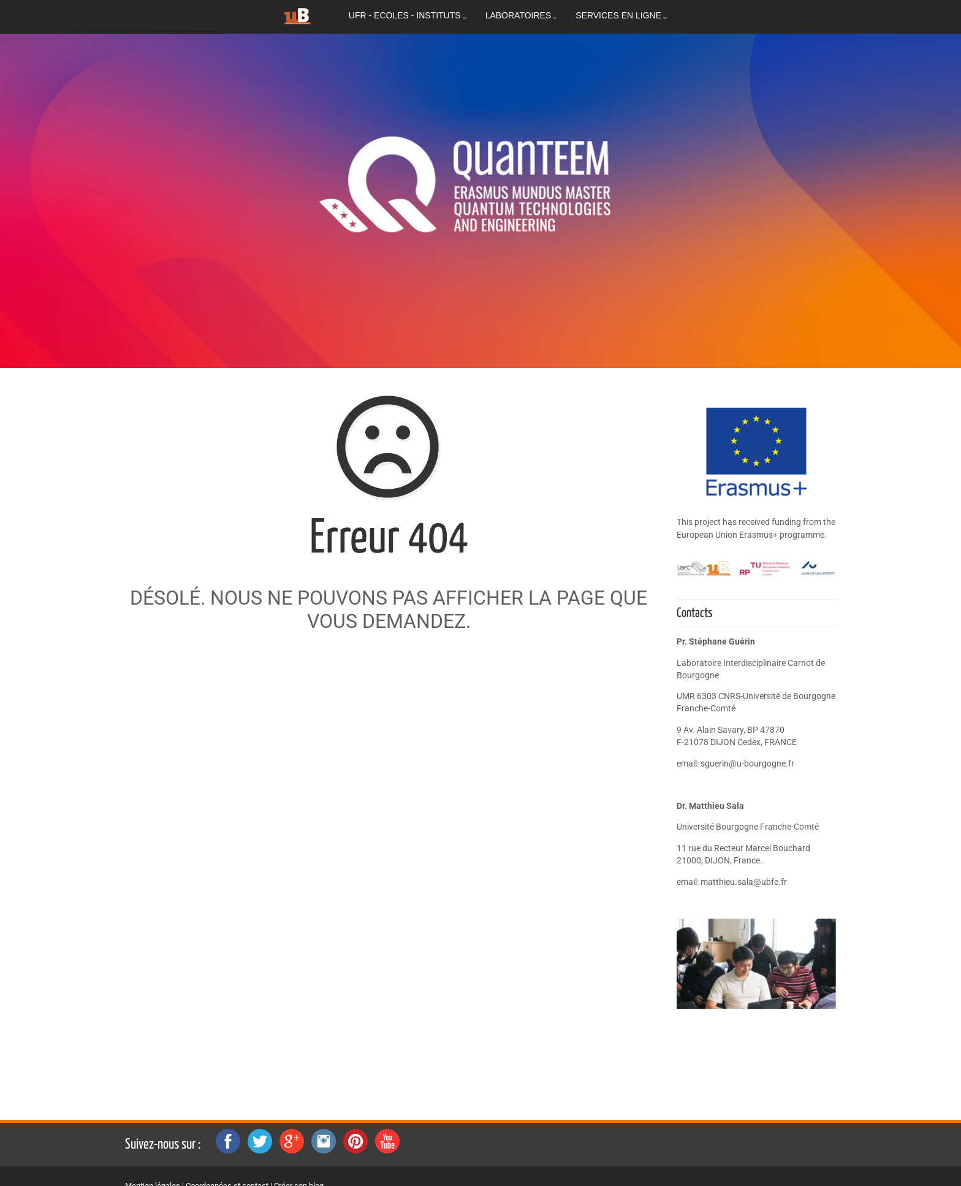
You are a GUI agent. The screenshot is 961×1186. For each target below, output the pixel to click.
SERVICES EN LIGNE (621, 15)
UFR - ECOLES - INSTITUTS (408, 15)
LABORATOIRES (521, 15)
